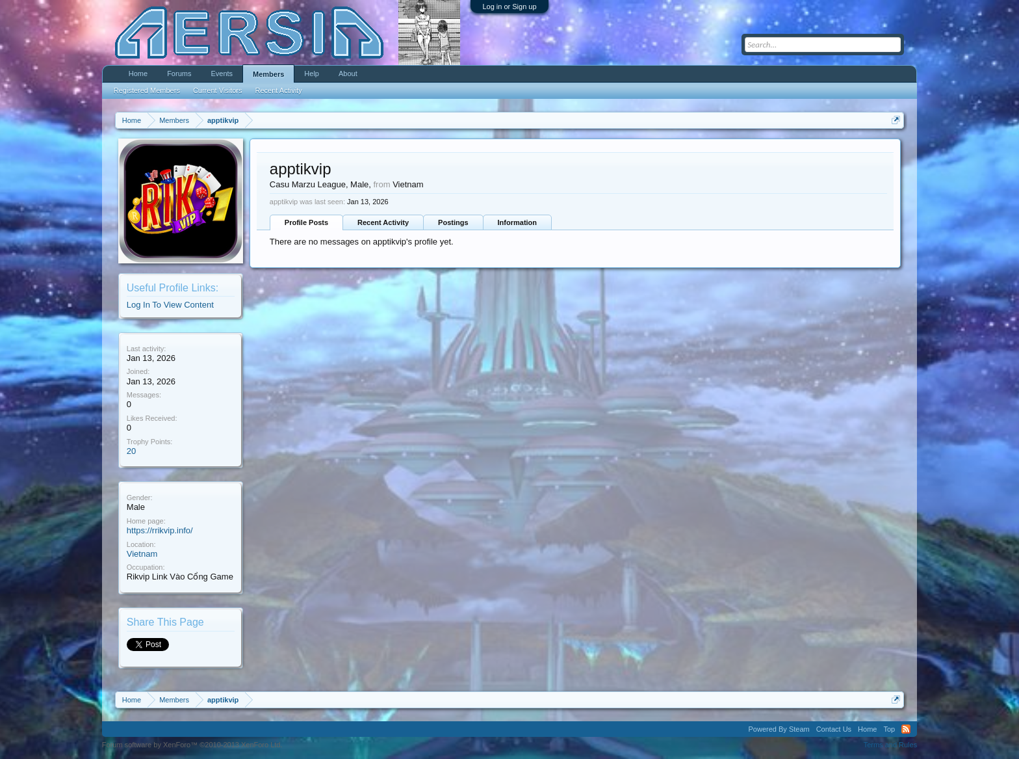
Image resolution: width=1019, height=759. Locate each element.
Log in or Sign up (509, 6)
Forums (179, 73)
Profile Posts (306, 222)
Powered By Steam (779, 729)
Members (268, 74)
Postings (453, 222)
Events (222, 73)
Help (311, 73)
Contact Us (833, 729)
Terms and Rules (891, 745)
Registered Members (147, 90)
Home (138, 73)
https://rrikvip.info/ (160, 530)
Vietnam (142, 554)
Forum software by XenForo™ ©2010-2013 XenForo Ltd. (192, 745)
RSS (905, 729)
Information (517, 222)
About (348, 73)
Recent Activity (383, 222)
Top (889, 729)
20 (131, 451)
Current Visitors (217, 90)
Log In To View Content (170, 305)
